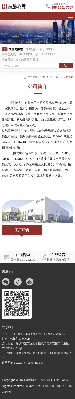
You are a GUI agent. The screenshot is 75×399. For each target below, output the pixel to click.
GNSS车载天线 (28, 54)
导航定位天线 (34, 49)
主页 (43, 77)
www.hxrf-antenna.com (30, 362)
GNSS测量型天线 (27, 59)
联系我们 (8, 327)
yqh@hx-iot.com (20, 338)
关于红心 (55, 77)
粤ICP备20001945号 (51, 386)
